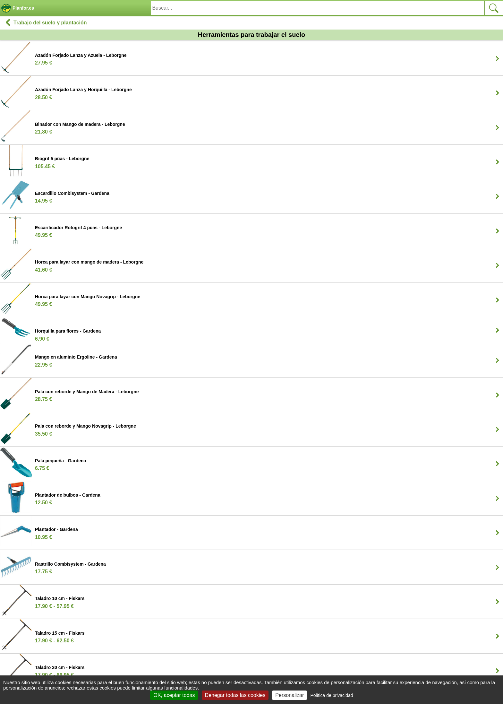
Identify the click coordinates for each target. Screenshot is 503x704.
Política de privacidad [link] (331, 695)
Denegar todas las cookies (235, 695)
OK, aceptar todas (174, 695)
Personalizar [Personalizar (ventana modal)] (289, 695)
